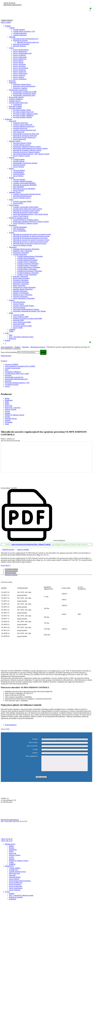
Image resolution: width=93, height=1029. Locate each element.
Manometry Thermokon (21, 284)
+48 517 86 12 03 (6, 844)
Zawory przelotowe (19, 70)
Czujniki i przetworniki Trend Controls (26, 207)
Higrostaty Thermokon (20, 276)
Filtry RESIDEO (18, 187)
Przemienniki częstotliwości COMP (24, 92)
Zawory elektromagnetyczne (22, 53)
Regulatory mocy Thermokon (22, 251)
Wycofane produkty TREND (22, 117)
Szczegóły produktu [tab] (11, 569)
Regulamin (12, 902)
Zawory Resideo (18, 190)
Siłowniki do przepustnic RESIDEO (25, 185)
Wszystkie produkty (15, 106)
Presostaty (12, 81)
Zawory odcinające (19, 66)
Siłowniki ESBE (18, 320)
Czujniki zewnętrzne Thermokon (28, 263)
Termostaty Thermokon (20, 280)
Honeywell (12, 121)
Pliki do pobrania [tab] (10, 573)
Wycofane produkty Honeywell (23, 112)
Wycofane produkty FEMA (22, 110)
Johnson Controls (14, 141)
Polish (87, 2)
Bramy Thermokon (19, 285)
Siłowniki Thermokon (20, 291)
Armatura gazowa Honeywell (22, 124)
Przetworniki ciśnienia (16, 97)
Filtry (7, 370)
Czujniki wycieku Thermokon (27, 274)
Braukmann (13, 225)
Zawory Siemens (18, 167)
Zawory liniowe (18, 62)
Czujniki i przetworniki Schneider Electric (27, 194)
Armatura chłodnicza (16, 99)
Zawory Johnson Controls (21, 156)
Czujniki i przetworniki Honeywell (24, 130)
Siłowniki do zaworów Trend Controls (25, 212)
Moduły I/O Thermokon (21, 293)
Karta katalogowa (10, 725)
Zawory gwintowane (20, 57)
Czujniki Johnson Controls (21, 145)
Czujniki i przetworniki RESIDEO (24, 183)
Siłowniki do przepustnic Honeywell (25, 135)
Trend (7, 424)
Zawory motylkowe (19, 64)
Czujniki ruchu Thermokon (26, 258)
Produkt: (35, 739)
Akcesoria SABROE (11, 364)
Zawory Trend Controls (20, 216)
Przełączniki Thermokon (21, 282)
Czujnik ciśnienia (14, 871)
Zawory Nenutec (18, 304)
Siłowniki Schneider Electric (22, 196)
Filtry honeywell (14, 876)
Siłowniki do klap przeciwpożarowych (25, 39)
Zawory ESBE (18, 327)
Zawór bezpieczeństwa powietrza (20, 884)
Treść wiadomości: (31, 756)
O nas (7, 333)
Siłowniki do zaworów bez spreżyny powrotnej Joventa (31, 240)
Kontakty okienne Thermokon (23, 289)
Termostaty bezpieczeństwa (22, 84)
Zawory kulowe (18, 60)
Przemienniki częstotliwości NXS (24, 95)
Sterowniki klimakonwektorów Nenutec (26, 309)
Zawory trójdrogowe (20, 79)
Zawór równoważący (16, 891)
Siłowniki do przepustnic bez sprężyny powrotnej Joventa (32, 234)
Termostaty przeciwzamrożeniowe (24, 86)
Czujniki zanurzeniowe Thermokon (28, 267)
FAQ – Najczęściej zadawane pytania (21, 337)
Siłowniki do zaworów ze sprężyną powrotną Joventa (30, 242)
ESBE (11, 313)
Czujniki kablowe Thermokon (27, 269)
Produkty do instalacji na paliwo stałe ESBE (27, 318)
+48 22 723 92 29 (9, 3)
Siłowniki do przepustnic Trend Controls (26, 210)
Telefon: (35, 753)
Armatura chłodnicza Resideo (22, 181)
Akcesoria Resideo (19, 179)
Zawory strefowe (18, 77)
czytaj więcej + (6, 565)
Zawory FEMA (18, 203)
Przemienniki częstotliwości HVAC (24, 93)
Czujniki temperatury (20, 33)
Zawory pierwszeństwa (20, 68)
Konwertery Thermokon (21, 252)
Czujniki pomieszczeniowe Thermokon (30, 256)
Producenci (8, 119)
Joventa (11, 232)
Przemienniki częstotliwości (18, 90)
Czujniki (12, 28)
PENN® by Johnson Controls (18, 218)
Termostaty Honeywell (20, 123)
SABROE (12, 329)
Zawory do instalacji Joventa (22, 245)
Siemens (11, 157)
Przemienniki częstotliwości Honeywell (26, 134)
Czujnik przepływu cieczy (17, 874)
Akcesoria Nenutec (19, 307)
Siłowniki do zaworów (20, 40)
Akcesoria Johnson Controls (22, 143)
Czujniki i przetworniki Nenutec (23, 306)
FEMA (11, 199)
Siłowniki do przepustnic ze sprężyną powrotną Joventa (31, 236)
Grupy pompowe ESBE (20, 316)
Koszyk (90, 9)
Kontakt (7, 340)
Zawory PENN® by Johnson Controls (25, 223)
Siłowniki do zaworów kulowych (28, 42)
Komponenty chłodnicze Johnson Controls (27, 146)
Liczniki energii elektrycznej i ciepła (17, 373)
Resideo (11, 178)
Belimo (11, 168)
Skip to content (6, 22)
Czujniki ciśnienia (19, 29)
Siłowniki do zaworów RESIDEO (24, 188)
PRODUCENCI (10, 847)
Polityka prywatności (16, 900)
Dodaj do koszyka (8, 549)
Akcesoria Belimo (19, 170)
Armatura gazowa (15, 101)
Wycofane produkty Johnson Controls (25, 114)
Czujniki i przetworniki (12, 368)
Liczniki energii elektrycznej (18, 103)
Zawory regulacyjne (19, 71)
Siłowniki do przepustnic (21, 44)
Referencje (12, 338)
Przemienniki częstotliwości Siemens (25, 163)
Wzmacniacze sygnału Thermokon (24, 287)
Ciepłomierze (17, 104)
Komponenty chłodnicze (13, 372)
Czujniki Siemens (19, 159)
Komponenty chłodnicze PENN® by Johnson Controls (31, 221)
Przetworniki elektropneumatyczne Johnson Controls (30, 148)
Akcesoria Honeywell (20, 128)
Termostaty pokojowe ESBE (22, 326)
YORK (11, 331)
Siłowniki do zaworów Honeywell (24, 137)
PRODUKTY (9, 869)
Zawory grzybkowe (19, 55)
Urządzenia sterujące (12, 384)
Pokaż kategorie (6, 356)
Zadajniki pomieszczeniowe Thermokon (26, 249)
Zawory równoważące (20, 73)
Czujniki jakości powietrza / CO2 (24, 31)
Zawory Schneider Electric (21, 198)
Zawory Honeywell (19, 139)
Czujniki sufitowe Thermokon (27, 262)
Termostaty (12, 82)
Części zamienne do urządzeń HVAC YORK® (20, 366)
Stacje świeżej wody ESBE (22, 322)
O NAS (7, 895)
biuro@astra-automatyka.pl (12, 5)
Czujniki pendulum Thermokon (27, 260)
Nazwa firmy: (33, 742)
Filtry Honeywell (18, 132)
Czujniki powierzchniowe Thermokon (29, 271)
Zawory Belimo (18, 176)
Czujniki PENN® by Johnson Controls (25, 220)
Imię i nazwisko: (32, 746)
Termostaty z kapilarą (20, 88)
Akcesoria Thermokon (20, 296)
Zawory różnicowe (19, 75)
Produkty (8, 26)
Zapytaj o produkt (23, 549)
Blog (10, 335)
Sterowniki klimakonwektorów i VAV (17, 383)
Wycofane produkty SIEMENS (23, 115)
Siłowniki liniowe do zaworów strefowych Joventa (29, 243)
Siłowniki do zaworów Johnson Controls (26, 152)
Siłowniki (12, 37)
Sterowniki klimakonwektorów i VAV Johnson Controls (31, 154)
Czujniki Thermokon (20, 254)
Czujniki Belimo (18, 172)
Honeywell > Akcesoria (12, 407)
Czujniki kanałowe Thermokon (27, 265)
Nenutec (11, 300)
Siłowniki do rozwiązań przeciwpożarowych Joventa (30, 238)
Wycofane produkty (15, 108)
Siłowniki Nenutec (19, 302)
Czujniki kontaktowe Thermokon (28, 273)
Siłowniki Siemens (19, 165)
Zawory (11, 48)
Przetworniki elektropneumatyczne (16, 379)
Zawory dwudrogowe (20, 51)
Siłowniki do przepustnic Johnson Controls (27, 150)
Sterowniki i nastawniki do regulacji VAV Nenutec (29, 311)
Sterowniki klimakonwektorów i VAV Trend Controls (30, 214)
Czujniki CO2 (13, 873)
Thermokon (13, 247)
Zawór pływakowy (15, 887)
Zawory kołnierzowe (20, 59)
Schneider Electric (15, 192)
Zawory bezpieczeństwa (21, 49)
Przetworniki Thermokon (21, 278)
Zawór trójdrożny (14, 893)
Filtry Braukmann (19, 229)
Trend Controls (14, 205)
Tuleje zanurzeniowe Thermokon (24, 298)
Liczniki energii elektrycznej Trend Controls (27, 209)
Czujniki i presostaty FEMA (22, 201)
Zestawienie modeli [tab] (11, 571)
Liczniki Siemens (18, 161)
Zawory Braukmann (19, 231)
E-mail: (35, 749)
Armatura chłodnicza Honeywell (23, 126)
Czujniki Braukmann (20, 227)
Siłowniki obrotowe (19, 46)
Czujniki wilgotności (20, 35)
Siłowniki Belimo (19, 174)
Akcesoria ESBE (18, 315)
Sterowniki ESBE (19, 324)
